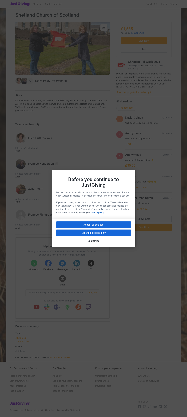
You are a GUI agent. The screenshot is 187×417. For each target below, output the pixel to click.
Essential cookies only (93, 232)
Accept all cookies (93, 224)
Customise (93, 240)
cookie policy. (97, 212)
